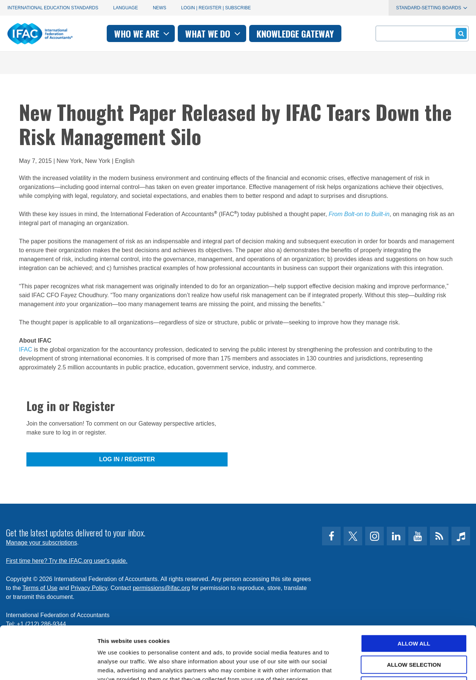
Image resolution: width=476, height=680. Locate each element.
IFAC (25, 349)
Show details (390, 665)
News (159, 7)
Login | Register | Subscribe (216, 7)
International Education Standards (52, 7)
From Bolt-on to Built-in (359, 214)
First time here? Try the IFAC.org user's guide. (67, 561)
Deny (414, 633)
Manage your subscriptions (41, 542)
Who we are (142, 33)
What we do (213, 33)
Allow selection (414, 612)
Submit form (460, 33)
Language (125, 7)
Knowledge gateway (295, 33)
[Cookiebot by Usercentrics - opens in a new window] (48, 665)
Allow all (414, 591)
